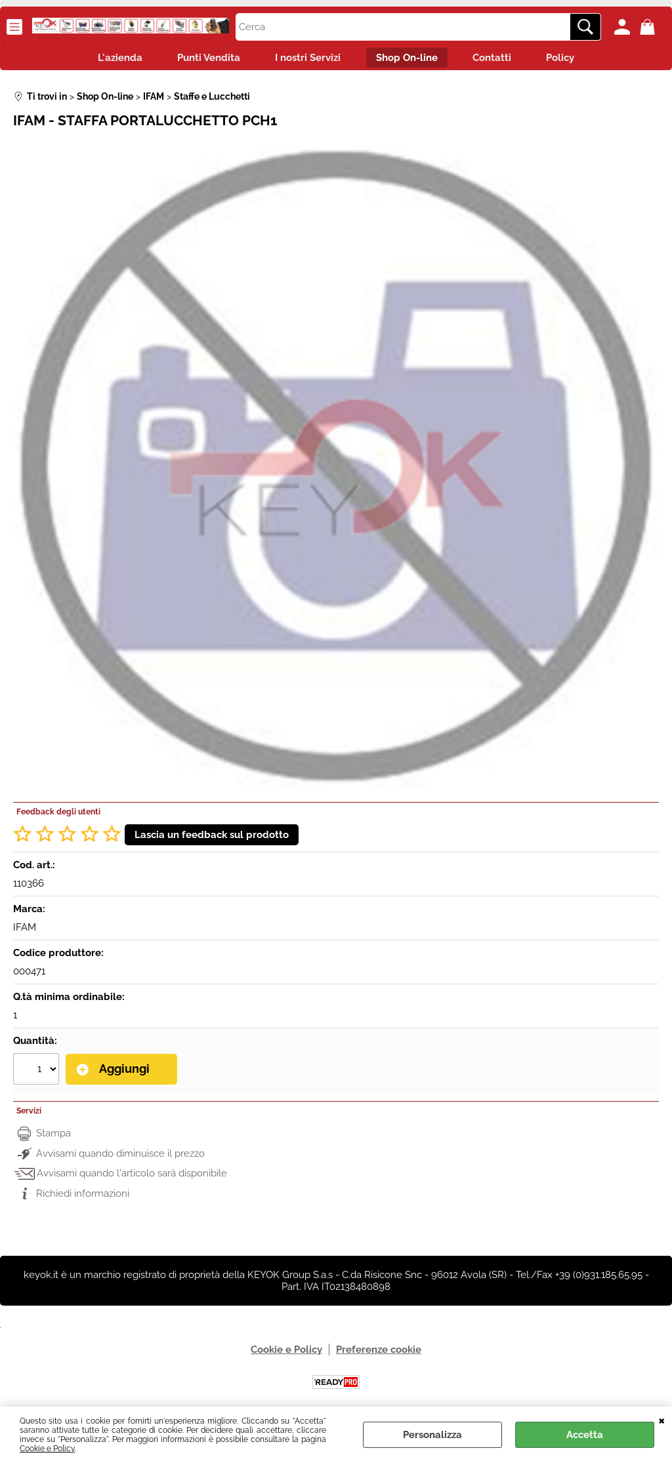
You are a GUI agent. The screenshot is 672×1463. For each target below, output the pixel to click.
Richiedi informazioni (82, 1195)
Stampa (53, 1136)
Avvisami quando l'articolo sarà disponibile (132, 1176)
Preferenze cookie (378, 1352)
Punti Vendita (202, 59)
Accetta (584, 1435)
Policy (571, 59)
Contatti (498, 59)
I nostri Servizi (306, 59)
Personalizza (432, 1435)
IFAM (24, 930)
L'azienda (109, 59)
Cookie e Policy (47, 1448)
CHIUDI (661, 1419)
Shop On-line (409, 59)
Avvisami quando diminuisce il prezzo (120, 1155)
